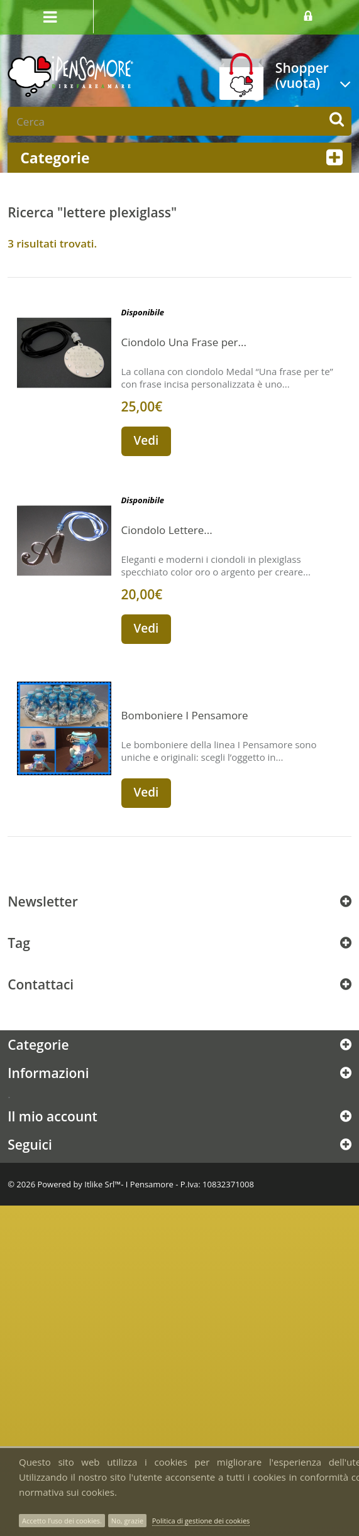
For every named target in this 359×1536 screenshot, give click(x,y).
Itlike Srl (99, 1184)
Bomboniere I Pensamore (184, 715)
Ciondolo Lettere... (167, 530)
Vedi (146, 440)
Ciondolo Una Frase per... (183, 342)
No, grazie (127, 1520)
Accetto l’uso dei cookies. (62, 1520)
